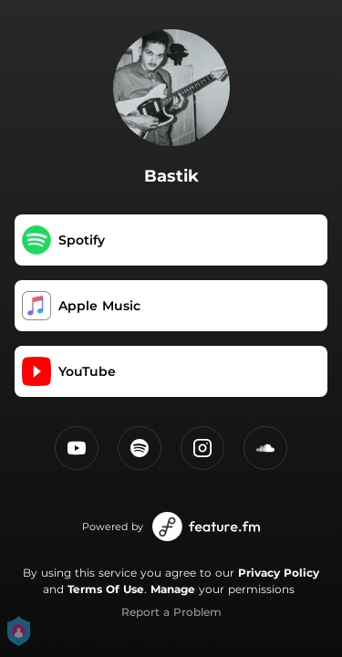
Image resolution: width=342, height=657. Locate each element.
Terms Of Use (105, 589)
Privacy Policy (278, 572)
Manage (172, 589)
